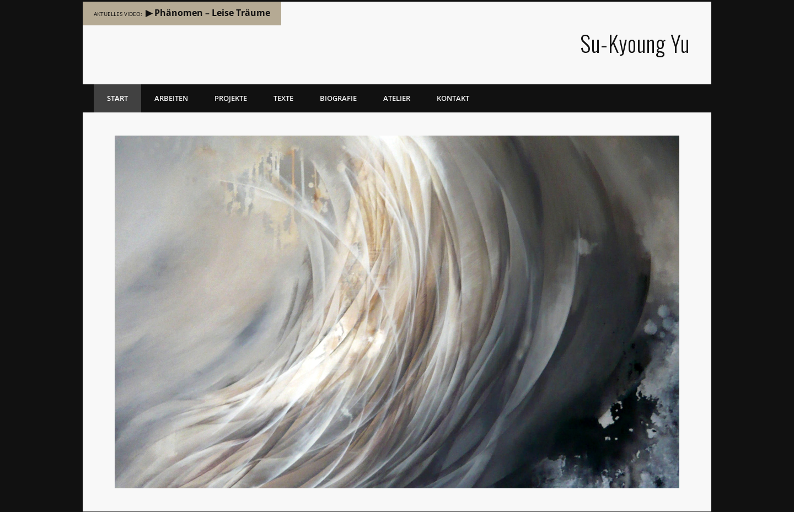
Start (117, 98)
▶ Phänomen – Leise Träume (208, 13)
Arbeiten (171, 98)
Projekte (230, 98)
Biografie (338, 98)
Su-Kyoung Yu (635, 43)
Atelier (396, 98)
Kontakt (453, 98)
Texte (283, 98)
